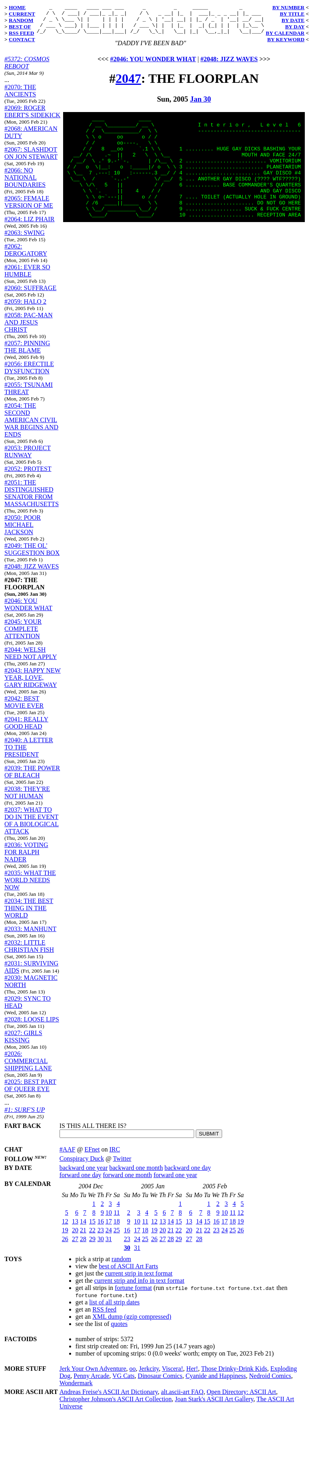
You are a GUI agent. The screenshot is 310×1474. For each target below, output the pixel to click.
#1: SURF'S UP (24, 1115)
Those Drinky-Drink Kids (234, 1374)
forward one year (175, 1181)
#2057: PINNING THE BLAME (27, 353)
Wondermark (76, 1389)
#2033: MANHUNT (30, 934)
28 (83, 1245)
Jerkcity (149, 1374)
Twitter (122, 1164)
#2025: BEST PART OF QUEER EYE (30, 1091)
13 (75, 1227)
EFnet (91, 1155)
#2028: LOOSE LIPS (31, 1025)
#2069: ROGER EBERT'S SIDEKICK (32, 117)
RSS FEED (21, 33)
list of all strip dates (114, 1308)
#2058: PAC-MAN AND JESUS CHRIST (28, 328)
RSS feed (104, 1315)
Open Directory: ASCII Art (241, 1397)
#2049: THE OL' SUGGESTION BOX (32, 555)
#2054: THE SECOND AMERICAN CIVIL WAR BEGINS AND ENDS (31, 426)
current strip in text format (139, 1279)
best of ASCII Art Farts (128, 1272)
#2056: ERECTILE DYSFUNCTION (29, 373)
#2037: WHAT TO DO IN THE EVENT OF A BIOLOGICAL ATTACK (31, 826)
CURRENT (22, 14)
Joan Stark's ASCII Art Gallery (214, 1405)
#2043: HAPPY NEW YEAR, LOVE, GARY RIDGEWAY (32, 683)
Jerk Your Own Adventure (93, 1374)
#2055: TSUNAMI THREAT (28, 394)
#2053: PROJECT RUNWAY (27, 458)
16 (100, 1227)
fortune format (133, 1293)
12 (65, 1227)
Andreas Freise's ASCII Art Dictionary (109, 1397)
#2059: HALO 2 (25, 307)
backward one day (188, 1173)
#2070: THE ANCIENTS (20, 97)
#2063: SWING (24, 238)
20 (75, 1236)
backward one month (136, 1173)
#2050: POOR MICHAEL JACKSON (22, 530)
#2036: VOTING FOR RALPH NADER (26, 858)
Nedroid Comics (270, 1381)
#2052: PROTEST (28, 474)
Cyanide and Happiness (215, 1381)
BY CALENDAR (285, 33)
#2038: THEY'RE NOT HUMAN (27, 798)
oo (132, 1374)
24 (108, 1236)
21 (83, 1236)
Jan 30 (200, 105)
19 (65, 1236)
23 (100, 1236)
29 (92, 1245)
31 (108, 1245)
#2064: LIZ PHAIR (29, 225)
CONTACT (22, 39)
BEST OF (20, 27)
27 (75, 1245)
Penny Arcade (91, 1381)
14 (83, 1227)
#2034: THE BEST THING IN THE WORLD (28, 914)
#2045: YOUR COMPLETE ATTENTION (23, 634)
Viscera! (172, 1374)
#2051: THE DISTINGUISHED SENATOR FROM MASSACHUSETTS (31, 499)
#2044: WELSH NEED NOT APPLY (30, 659)
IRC (114, 1155)
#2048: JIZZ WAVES (31, 572)
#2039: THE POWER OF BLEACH (32, 778)
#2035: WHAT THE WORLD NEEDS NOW (30, 886)
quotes (119, 1329)
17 (108, 1227)
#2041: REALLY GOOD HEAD (26, 729)
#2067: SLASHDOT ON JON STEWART (31, 159)
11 (117, 1218)
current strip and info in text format (139, 1286)
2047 (128, 84)
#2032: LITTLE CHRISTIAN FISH (29, 952)
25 (116, 1236)
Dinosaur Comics (160, 1381)
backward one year (84, 1173)
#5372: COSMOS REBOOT (26, 69)
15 (92, 1227)
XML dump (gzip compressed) (131, 1322)
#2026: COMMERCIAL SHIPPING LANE (28, 1066)
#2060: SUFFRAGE (30, 293)
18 (116, 1227)
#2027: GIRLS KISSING (23, 1042)
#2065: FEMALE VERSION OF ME (28, 208)
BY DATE (293, 20)
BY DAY (295, 27)
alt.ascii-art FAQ (182, 1397)
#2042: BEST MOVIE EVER (24, 708)
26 (65, 1245)
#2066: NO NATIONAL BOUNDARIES (25, 183)
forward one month (127, 1181)
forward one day (80, 1181)
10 (108, 1218)
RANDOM (21, 20)
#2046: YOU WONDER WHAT (28, 610)
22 (92, 1236)
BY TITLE (292, 14)
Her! (192, 1374)
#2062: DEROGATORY (25, 256)
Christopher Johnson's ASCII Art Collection (116, 1405)
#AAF (68, 1155)
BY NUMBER (288, 7)
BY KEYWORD (285, 39)
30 (100, 1245)
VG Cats (123, 1381)
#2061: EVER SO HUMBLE (27, 277)
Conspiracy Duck (82, 1164)
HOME (17, 7)
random (121, 1265)
